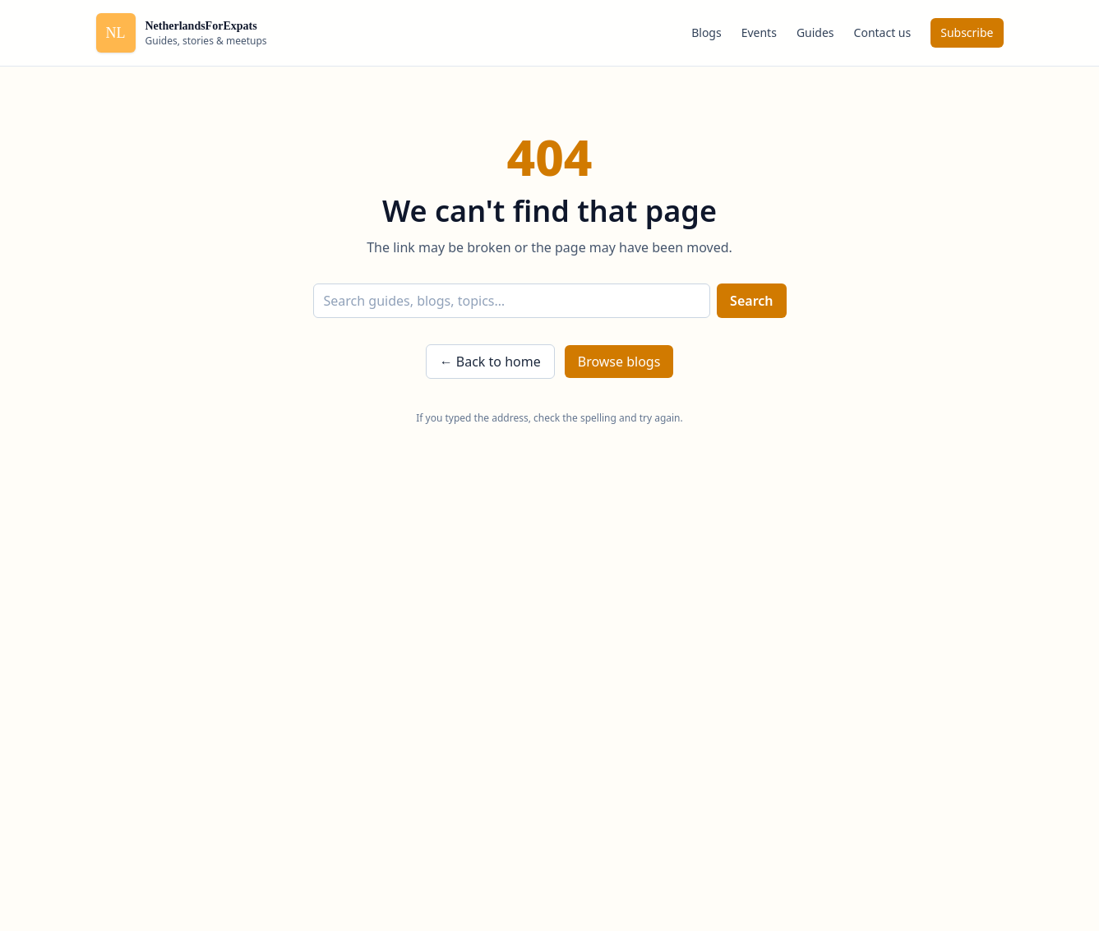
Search (751, 301)
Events (759, 32)
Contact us (883, 32)
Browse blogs (619, 362)
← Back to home (490, 362)
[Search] (512, 300)
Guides (815, 32)
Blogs (706, 32)
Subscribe (966, 32)
